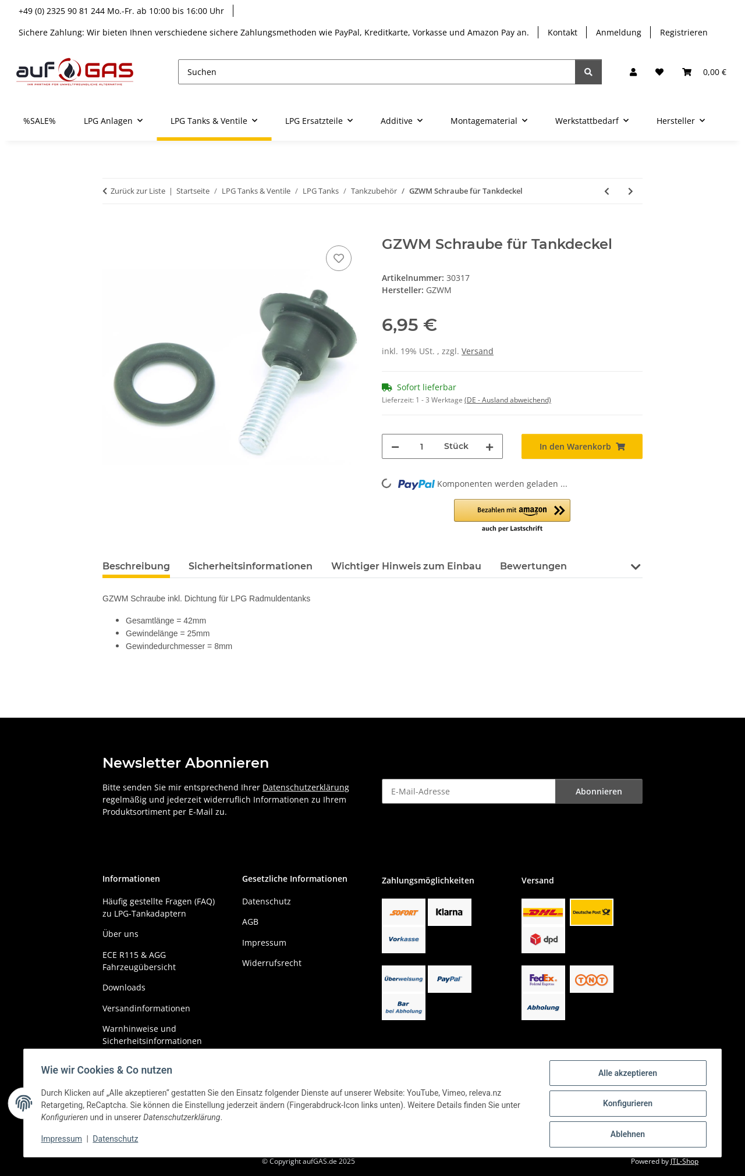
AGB (250, 921)
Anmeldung (618, 32)
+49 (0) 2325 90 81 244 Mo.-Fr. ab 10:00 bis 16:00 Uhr (121, 10)
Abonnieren (599, 791)
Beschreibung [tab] (136, 566)
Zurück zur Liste (138, 191)
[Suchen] (377, 71)
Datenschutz (117, 1140)
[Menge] (421, 446)
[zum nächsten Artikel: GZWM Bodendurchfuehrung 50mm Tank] (631, 191)
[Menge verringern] (395, 446)
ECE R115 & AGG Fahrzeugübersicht (139, 960)
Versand (478, 351)
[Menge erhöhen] (489, 446)
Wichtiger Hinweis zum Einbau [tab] (406, 566)
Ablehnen (626, 1134)
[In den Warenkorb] (111, 229)
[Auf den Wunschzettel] (339, 258)
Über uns (120, 933)
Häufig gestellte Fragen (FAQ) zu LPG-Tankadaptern (158, 907)
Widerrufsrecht (271, 962)
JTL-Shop (684, 1161)
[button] (633, 72)
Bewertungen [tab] (533, 566)
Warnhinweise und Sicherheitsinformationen (152, 1034)
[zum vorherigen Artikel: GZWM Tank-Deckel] (607, 191)
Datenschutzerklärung (305, 787)
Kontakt (562, 32)
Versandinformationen (146, 1008)
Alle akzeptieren (626, 1074)
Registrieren (684, 32)
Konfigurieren (626, 1104)
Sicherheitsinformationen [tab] (251, 566)
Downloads (124, 987)
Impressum (62, 1140)
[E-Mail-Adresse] (469, 791)
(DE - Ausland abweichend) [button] (507, 400)
